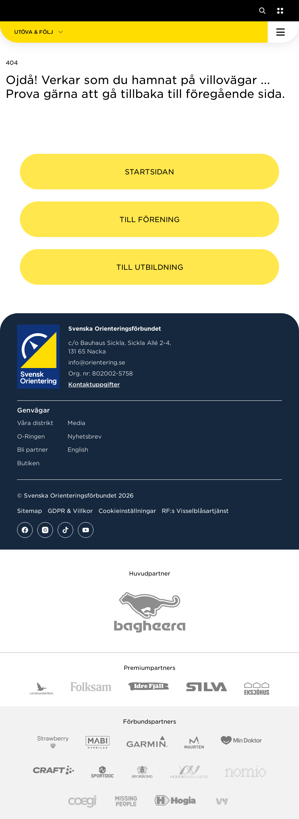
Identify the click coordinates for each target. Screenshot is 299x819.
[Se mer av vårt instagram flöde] (45, 530)
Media (76, 423)
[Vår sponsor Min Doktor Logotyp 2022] (241, 742)
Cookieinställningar (127, 511)
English (78, 449)
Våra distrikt (35, 423)
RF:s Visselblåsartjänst (195, 511)
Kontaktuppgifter (94, 384)
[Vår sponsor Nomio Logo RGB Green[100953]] (245, 772)
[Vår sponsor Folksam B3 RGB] (90, 688)
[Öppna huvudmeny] (283, 32)
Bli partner (32, 449)
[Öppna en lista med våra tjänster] (279, 11)
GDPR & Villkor (70, 511)
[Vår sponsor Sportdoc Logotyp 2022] (102, 772)
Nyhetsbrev (85, 436)
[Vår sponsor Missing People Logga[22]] (126, 801)
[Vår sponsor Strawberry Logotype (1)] (53, 742)
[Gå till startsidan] (18, 10)
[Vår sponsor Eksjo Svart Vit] (256, 688)
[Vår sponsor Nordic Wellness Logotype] (189, 772)
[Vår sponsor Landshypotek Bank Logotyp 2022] (41, 688)
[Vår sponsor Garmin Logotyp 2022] (147, 742)
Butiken (28, 463)
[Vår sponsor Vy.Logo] (222, 801)
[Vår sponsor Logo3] (82, 801)
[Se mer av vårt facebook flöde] (25, 530)
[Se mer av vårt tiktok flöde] (65, 530)
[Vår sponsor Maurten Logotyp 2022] (194, 742)
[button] (134, 32)
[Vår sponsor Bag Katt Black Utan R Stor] (149, 612)
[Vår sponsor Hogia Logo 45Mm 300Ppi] (175, 801)
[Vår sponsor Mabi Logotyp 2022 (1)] (98, 742)
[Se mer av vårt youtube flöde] (86, 530)
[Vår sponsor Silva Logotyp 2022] (206, 688)
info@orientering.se (96, 362)
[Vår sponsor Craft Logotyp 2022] (53, 772)
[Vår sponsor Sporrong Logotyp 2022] (142, 772)
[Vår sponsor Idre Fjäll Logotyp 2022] (148, 688)
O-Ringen (31, 436)
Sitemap (29, 511)
